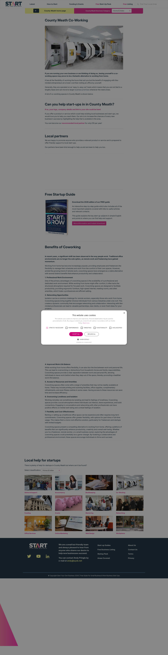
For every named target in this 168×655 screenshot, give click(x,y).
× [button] (124, 313)
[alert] (84, 327)
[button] (47, 328)
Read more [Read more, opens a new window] (86, 323)
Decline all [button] (91, 334)
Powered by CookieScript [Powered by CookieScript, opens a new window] (84, 342)
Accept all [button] (76, 334)
